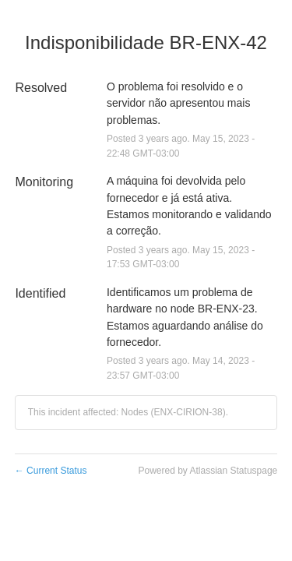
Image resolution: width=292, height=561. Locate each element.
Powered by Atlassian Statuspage (207, 470)
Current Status (51, 470)
